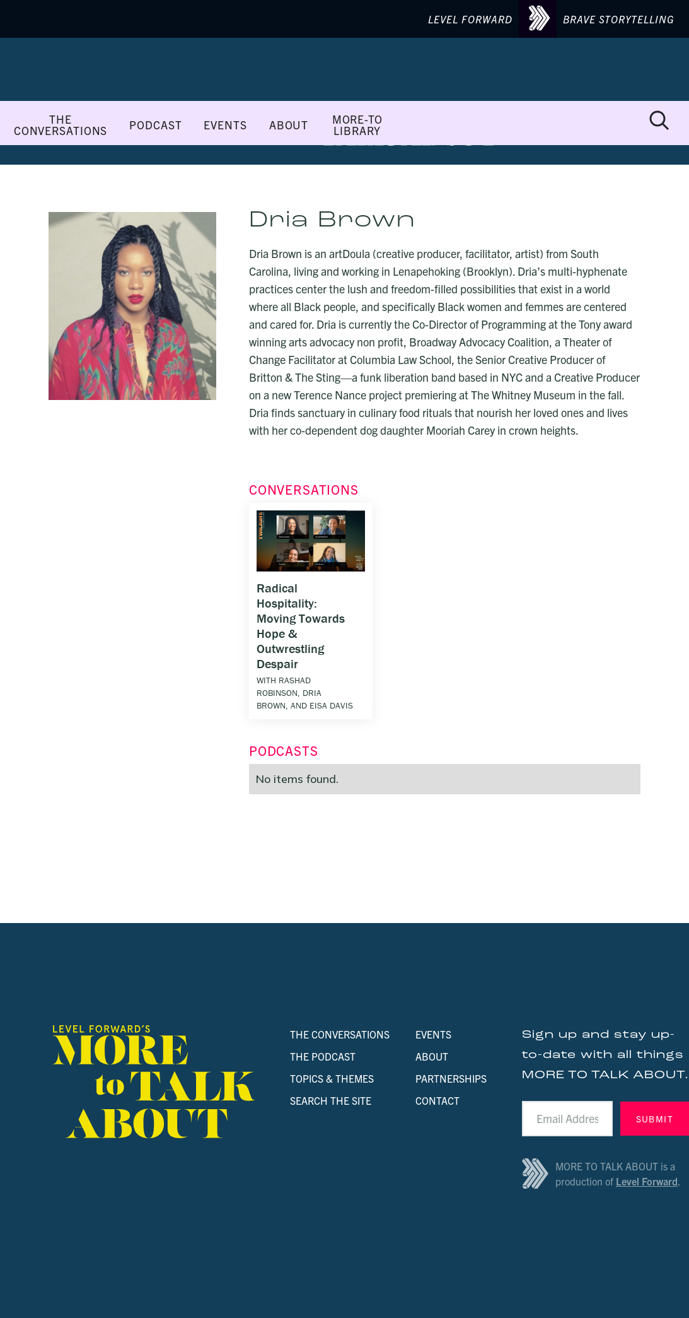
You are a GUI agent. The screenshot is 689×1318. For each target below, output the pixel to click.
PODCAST (155, 125)
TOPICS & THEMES (332, 1078)
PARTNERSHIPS (451, 1078)
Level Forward (647, 1181)
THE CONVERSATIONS (60, 125)
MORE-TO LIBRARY (357, 125)
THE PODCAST (323, 1056)
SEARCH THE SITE (330, 1100)
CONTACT (437, 1100)
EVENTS (225, 125)
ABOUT (288, 125)
